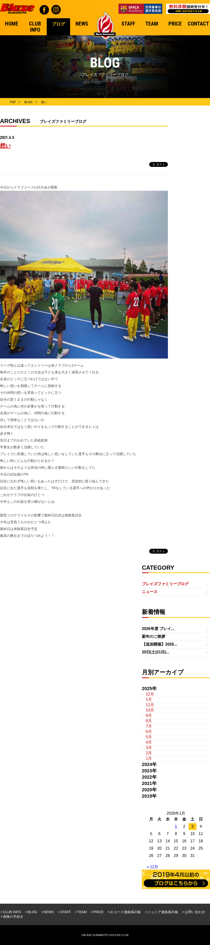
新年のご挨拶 (153, 636)
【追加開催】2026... (159, 644)
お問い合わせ (195, 912)
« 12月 (152, 867)
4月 (149, 742)
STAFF (65, 912)
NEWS (49, 912)
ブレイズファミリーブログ (165, 584)
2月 (149, 753)
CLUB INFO (12, 912)
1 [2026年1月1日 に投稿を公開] (176, 826)
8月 (149, 721)
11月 (150, 705)
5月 (149, 737)
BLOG (32, 912)
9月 (149, 715)
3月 (149, 748)
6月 (149, 731)
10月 (150, 710)
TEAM (82, 912)
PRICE (98, 912)
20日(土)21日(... (155, 652)
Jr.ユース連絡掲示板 (125, 912)
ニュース (149, 592)
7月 (149, 726)
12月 (150, 694)
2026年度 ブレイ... (158, 629)
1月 (149, 699)
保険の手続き (13, 916)
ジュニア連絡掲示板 (162, 912)
